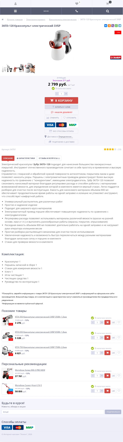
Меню (46, 11)
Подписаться (113, 412)
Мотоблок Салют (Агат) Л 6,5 (28, 385)
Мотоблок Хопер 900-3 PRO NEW (30, 370)
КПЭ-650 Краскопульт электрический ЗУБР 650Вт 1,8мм (41, 332)
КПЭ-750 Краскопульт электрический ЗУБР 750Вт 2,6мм (41, 347)
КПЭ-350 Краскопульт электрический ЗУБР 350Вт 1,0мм (41, 317)
